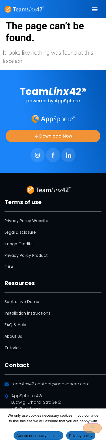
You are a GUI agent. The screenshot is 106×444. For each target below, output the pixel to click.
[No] (92, 428)
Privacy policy (80, 436)
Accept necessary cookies (38, 436)
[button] (94, 9)
